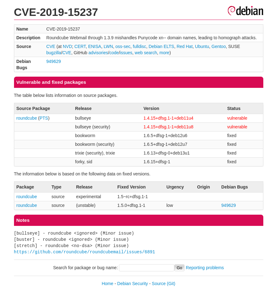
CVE (50, 46)
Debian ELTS (161, 46)
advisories (98, 52)
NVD (67, 46)
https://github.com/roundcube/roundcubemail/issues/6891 (84, 252)
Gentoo (219, 46)
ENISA (94, 46)
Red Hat (184, 46)
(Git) (171, 283)
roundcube (26, 118)
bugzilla (53, 52)
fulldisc (139, 46)
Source (159, 283)
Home (107, 283)
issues (126, 52)
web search (146, 52)
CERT (80, 46)
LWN (108, 46)
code (114, 52)
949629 (53, 61)
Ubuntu (202, 46)
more (164, 52)
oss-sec (122, 46)
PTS (44, 118)
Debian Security (132, 283)
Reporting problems (205, 267)
